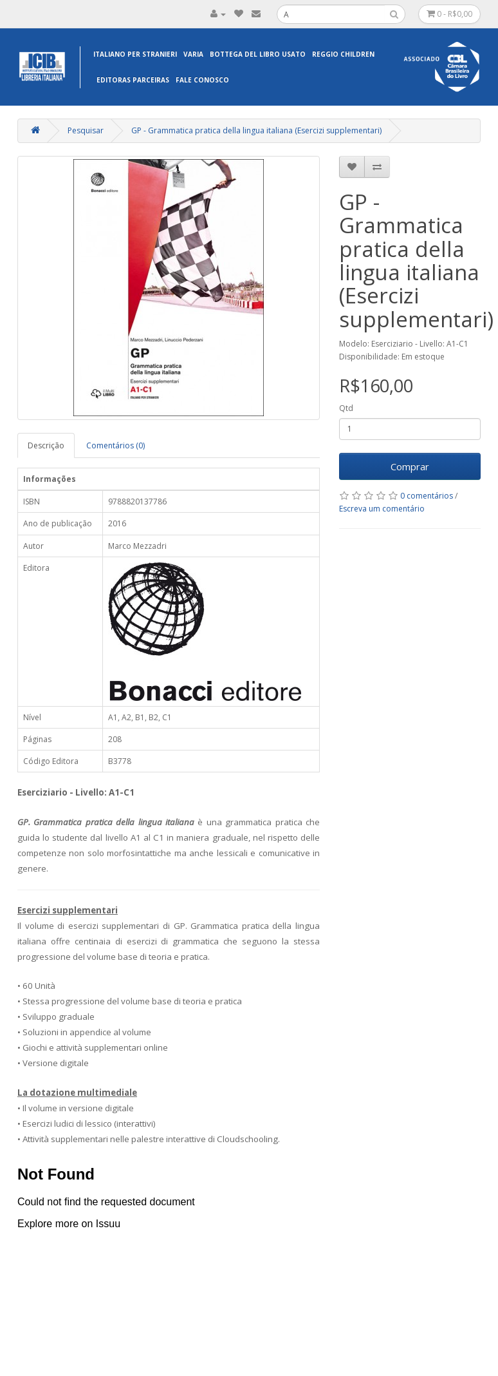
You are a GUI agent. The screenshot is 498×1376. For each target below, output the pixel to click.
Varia (193, 54)
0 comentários (426, 495)
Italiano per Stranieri (135, 54)
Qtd (346, 408)
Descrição (46, 445)
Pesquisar (86, 130)
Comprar (410, 466)
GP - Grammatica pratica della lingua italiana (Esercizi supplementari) (256, 130)
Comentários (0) (115, 445)
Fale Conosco (202, 79)
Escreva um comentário (382, 508)
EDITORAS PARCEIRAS (133, 79)
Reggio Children (343, 54)
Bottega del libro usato (258, 54)
